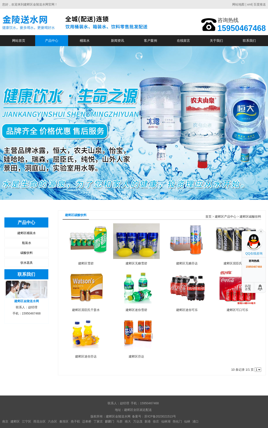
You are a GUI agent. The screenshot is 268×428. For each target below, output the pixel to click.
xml (249, 4)
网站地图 (238, 4)
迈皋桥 (86, 421)
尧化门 (177, 421)
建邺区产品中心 (225, 216)
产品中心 (51, 40)
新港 (148, 421)
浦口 (195, 421)
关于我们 (216, 40)
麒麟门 (109, 421)
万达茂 (137, 421)
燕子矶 (75, 421)
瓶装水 (26, 243)
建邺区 (15, 421)
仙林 (187, 421)
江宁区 (26, 421)
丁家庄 (98, 421)
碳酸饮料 (26, 253)
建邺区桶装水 (26, 233)
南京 (5, 421)
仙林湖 (165, 421)
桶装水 (85, 40)
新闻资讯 (117, 40)
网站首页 (18, 40)
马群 (119, 421)
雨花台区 (39, 421)
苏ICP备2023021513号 (160, 416)
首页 (208, 216)
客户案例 (150, 40)
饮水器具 (26, 262)
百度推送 (260, 4)
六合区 (52, 421)
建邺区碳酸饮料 (250, 216)
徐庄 (156, 421)
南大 (128, 421)
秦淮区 (64, 421)
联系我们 (249, 40)
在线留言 (183, 40)
